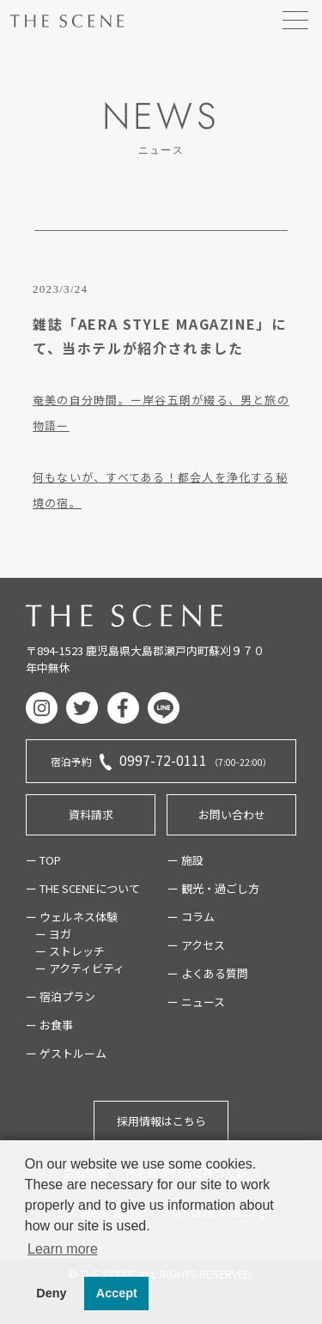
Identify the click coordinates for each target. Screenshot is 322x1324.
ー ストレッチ (70, 951)
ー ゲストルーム (66, 1053)
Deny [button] (51, 1293)
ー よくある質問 (207, 973)
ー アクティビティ (80, 968)
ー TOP (43, 860)
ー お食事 (49, 1025)
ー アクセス (196, 945)
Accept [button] (116, 1293)
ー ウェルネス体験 (72, 916)
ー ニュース (196, 1001)
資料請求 (91, 814)
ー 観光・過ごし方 (213, 888)
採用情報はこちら (161, 1121)
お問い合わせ (231, 814)
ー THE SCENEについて (83, 888)
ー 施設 (185, 860)
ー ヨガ (53, 934)
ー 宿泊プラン (60, 996)
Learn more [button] (62, 1249)
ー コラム (191, 916)
